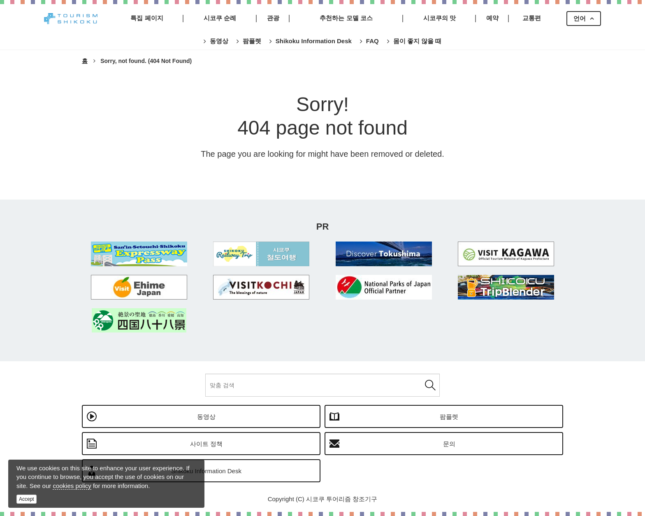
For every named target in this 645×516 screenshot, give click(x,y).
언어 (579, 18)
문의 (449, 443)
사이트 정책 (206, 443)
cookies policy (72, 485)
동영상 (206, 416)
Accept (26, 499)
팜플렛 (449, 416)
